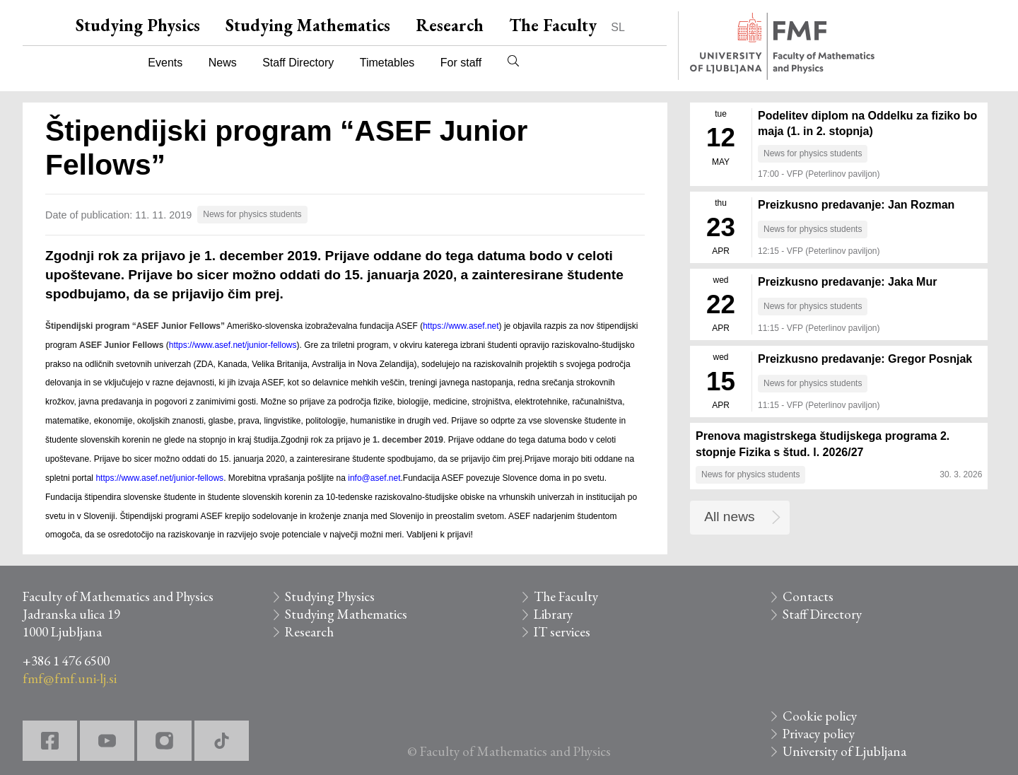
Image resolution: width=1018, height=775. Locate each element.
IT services (562, 632)
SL (618, 27)
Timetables (387, 63)
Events (165, 63)
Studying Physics (138, 25)
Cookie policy (820, 716)
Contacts (808, 596)
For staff (460, 63)
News (223, 63)
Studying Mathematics (308, 25)
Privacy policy (819, 733)
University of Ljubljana (844, 751)
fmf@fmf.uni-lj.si (70, 678)
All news (729, 516)
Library (553, 614)
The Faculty (553, 25)
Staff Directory (298, 63)
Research (450, 25)
